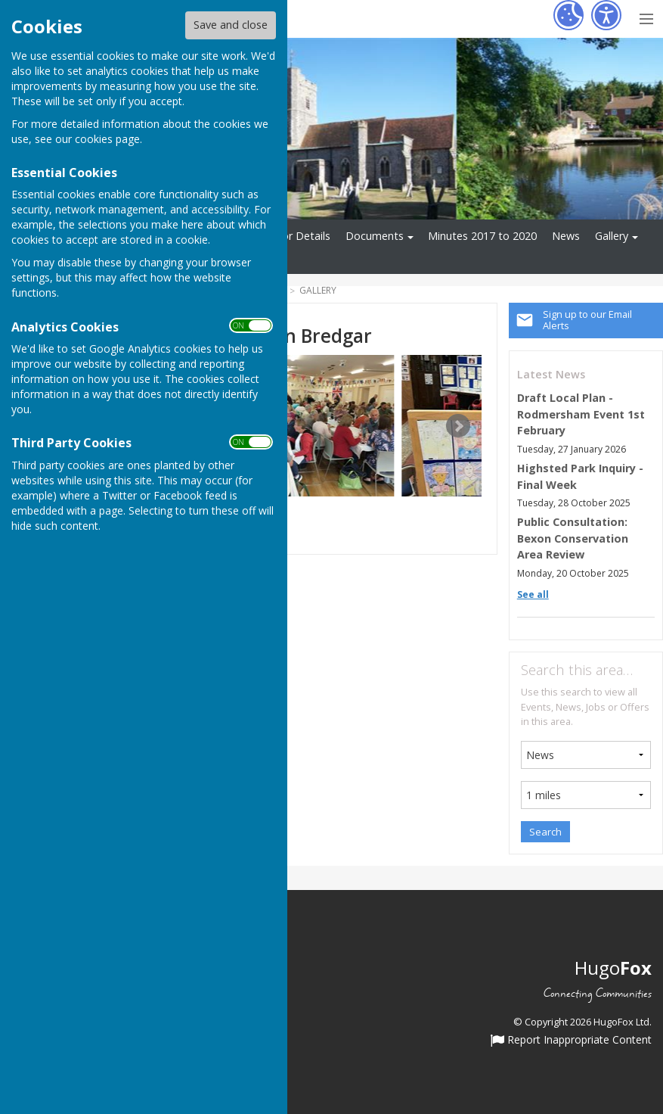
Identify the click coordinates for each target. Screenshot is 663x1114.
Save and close (231, 24)
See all (533, 594)
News (566, 236)
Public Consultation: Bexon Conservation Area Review (572, 538)
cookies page (107, 139)
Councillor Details (287, 236)
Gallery (611, 236)
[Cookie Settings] (568, 15)
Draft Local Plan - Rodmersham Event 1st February (581, 414)
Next (458, 426)
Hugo (613, 967)
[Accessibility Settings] (606, 15)
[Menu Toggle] (646, 17)
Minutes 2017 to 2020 (482, 236)
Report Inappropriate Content (571, 1041)
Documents (374, 236)
